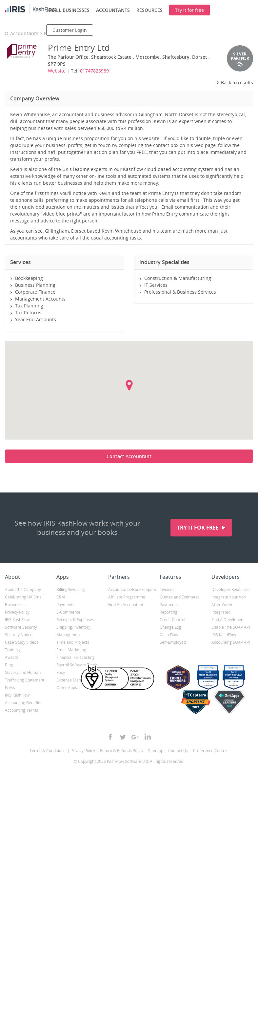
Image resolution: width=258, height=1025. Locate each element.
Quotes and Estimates (180, 597)
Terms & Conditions (48, 750)
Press (10, 687)
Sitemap (155, 750)
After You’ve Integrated (222, 608)
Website (57, 71)
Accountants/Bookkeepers (129, 589)
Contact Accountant (129, 456)
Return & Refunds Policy (121, 750)
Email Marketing (71, 650)
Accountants (24, 33)
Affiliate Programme (126, 597)
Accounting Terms (21, 710)
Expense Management (76, 680)
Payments (65, 604)
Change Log (170, 627)
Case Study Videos (21, 642)
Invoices (167, 589)
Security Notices (19, 635)
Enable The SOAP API (230, 627)
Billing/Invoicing (70, 589)
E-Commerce (68, 612)
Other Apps (66, 687)
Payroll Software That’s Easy (77, 668)
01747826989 (94, 71)
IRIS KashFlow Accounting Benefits (23, 698)
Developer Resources (230, 589)
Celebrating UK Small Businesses (24, 600)
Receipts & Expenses (75, 619)
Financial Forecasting (75, 657)
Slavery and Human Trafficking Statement (24, 676)
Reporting (168, 612)
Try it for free (198, 527)
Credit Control (172, 619)
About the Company (23, 589)
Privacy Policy (17, 612)
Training (12, 650)
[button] (129, 385)
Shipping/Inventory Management (73, 631)
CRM (60, 597)
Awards (12, 657)
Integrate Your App (228, 597)
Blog (9, 665)
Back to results (234, 82)
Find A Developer (227, 619)
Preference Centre (210, 750)
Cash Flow (169, 635)
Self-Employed (173, 642)
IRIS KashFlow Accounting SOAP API (230, 638)
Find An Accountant (125, 604)
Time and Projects (72, 642)
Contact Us (178, 750)
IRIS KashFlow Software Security (21, 623)
